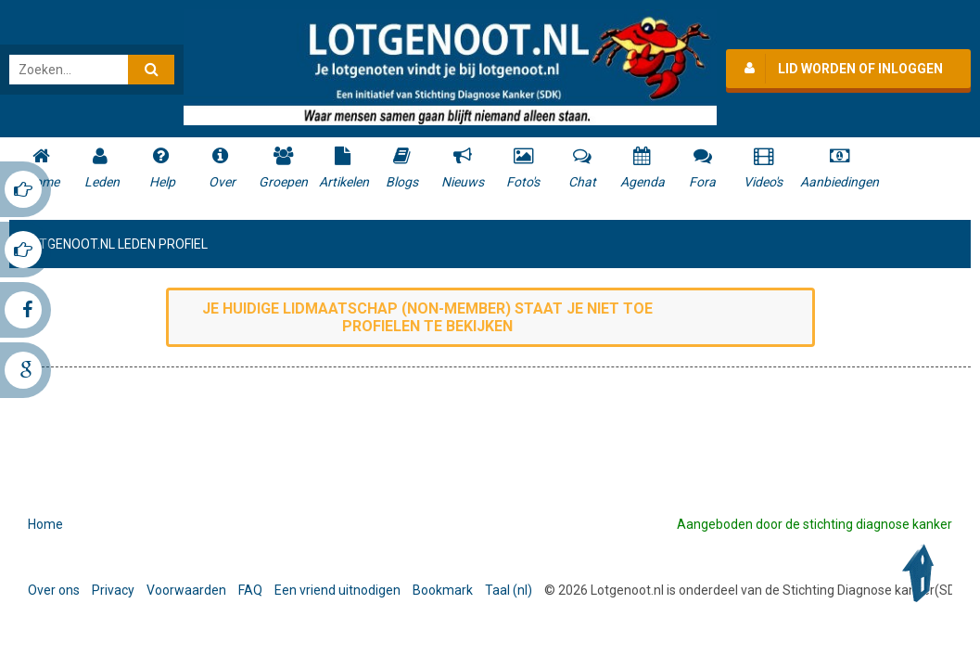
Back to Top (922, 573)
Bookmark (443, 590)
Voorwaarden (186, 590)
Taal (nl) (508, 590)
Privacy (113, 590)
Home (45, 524)
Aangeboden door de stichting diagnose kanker (814, 524)
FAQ (250, 590)
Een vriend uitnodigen (337, 590)
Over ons (54, 590)
